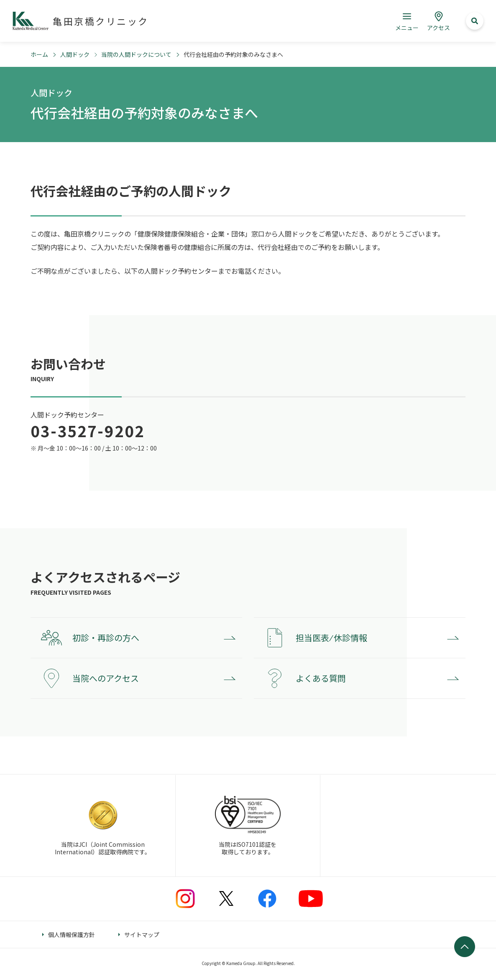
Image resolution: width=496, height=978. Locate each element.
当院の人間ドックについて (136, 54)
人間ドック (74, 54)
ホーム (39, 54)
